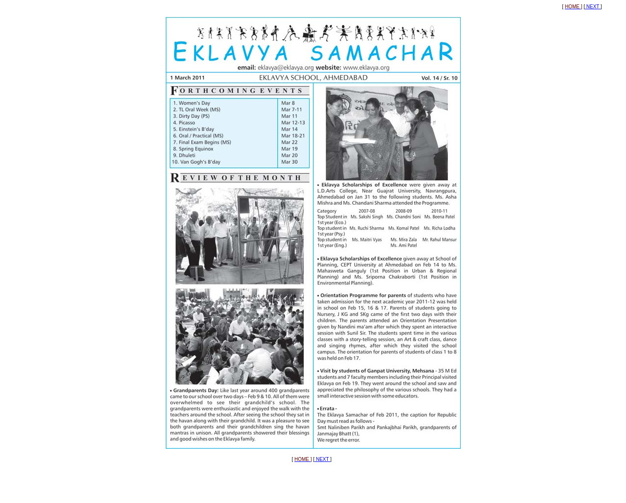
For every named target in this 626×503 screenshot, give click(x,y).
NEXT (593, 6)
